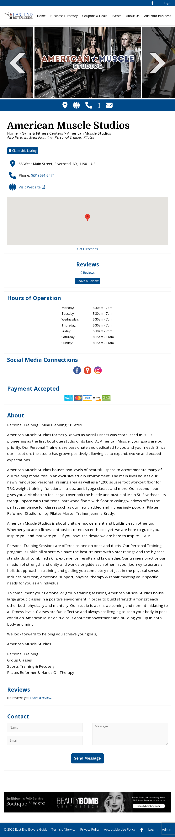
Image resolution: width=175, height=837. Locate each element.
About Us (133, 16)
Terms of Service (63, 829)
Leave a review (40, 698)
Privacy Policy (89, 829)
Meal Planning (41, 137)
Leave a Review (87, 281)
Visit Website (32, 187)
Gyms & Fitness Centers (42, 133)
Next (157, 62)
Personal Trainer (68, 137)
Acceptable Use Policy (119, 829)
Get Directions (87, 249)
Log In (167, 3)
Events (116, 16)
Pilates (88, 137)
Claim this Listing (23, 150)
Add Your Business (157, 16)
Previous (17, 62)
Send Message (87, 758)
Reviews (88, 273)
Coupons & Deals (94, 16)
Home (41, 16)
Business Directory (64, 16)
